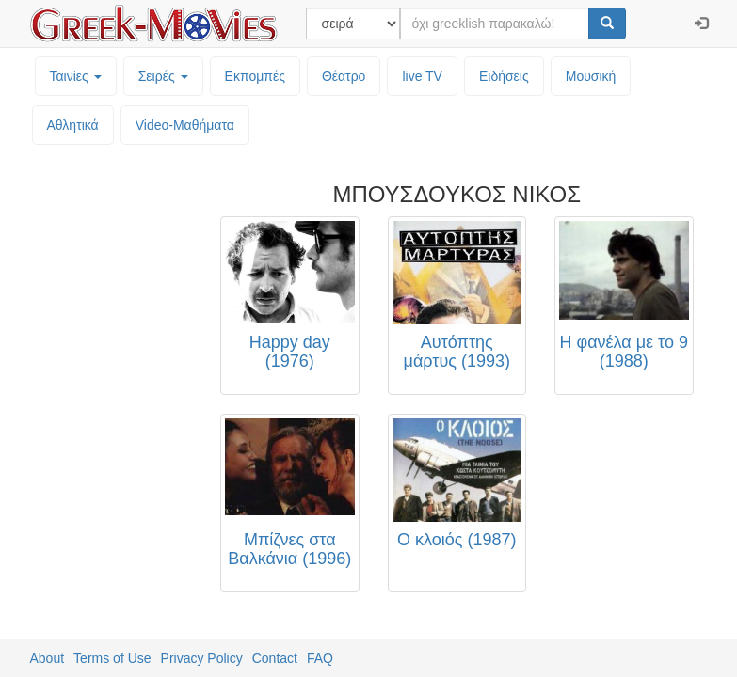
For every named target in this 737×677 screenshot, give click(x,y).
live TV (422, 76)
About (47, 658)
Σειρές (163, 76)
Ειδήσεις (504, 76)
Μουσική (591, 76)
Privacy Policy (202, 658)
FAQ (320, 658)
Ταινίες (76, 76)
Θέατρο (344, 76)
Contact (274, 658)
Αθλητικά (73, 125)
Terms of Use (112, 658)
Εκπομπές (255, 76)
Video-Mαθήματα (185, 125)
